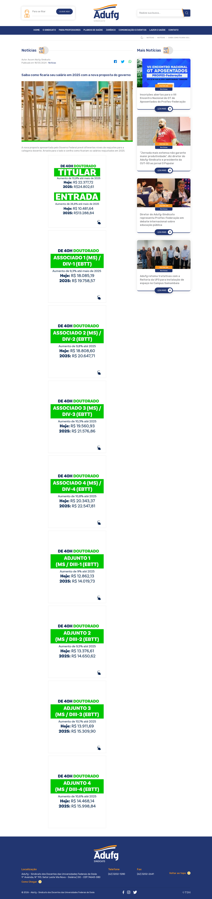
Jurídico (111, 30)
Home (37, 30)
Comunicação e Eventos (132, 30)
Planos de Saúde (93, 30)
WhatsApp (130, 61)
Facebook (115, 61)
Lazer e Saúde (157, 30)
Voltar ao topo (177, 873)
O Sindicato (49, 30)
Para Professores (70, 30)
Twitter (122, 61)
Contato (173, 30)
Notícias (52, 63)
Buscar (186, 13)
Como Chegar (29, 881)
